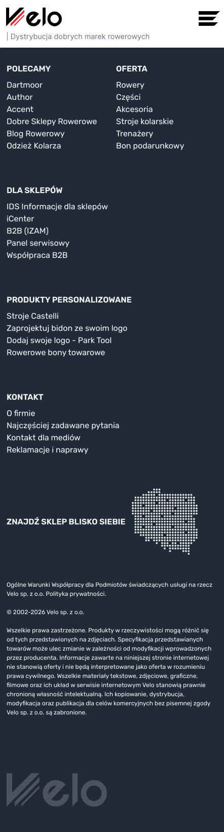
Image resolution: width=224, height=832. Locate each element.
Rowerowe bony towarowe (56, 352)
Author (20, 97)
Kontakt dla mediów (44, 437)
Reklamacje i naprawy (47, 450)
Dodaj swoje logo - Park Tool (59, 340)
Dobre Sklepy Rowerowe (52, 121)
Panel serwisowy (38, 243)
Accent (20, 109)
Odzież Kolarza (34, 145)
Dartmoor (25, 85)
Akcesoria (134, 109)
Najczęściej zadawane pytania (63, 425)
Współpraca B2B (37, 255)
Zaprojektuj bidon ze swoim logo (67, 328)
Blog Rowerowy (36, 133)
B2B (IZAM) (28, 231)
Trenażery (134, 133)
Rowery (130, 85)
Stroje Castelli (33, 316)
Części (128, 97)
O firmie (21, 413)
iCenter (20, 218)
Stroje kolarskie (144, 121)
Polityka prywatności (75, 593)
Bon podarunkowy (150, 145)
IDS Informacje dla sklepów (57, 206)
